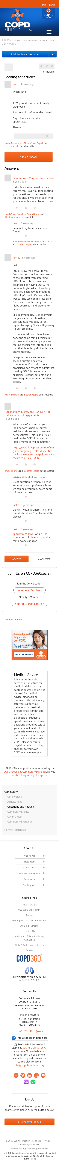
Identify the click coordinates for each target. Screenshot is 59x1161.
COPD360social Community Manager (25, 771)
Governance (29, 879)
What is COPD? (30, 904)
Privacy (48, 1140)
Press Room (29, 861)
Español (29, 950)
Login (52, 4)
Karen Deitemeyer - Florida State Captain (24, 143)
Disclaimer (36, 1140)
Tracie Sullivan (12, 470)
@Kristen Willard (23, 534)
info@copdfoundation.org (29, 1065)
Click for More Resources (25, 54)
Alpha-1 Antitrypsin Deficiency (29, 945)
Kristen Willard (12, 394)
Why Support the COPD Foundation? (29, 920)
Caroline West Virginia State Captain (33, 178)
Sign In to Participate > (29, 604)
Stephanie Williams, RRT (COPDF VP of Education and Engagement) (28, 413)
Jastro (16, 84)
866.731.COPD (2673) (34, 1047)
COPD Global (29, 867)
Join (44, 4)
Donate (48, 14)
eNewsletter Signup (29, 1121)
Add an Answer (28, 157)
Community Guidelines (28, 1144)
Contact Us (29, 931)
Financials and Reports (29, 873)
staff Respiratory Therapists (31, 775)
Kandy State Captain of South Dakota (22, 214)
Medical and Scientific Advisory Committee (29, 938)
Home (5, 40)
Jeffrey (16, 257)
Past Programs (29, 885)
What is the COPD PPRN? (29, 909)
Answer (16, 559)
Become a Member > (29, 590)
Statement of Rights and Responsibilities (29, 1148)
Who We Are (29, 855)
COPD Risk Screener (29, 925)
